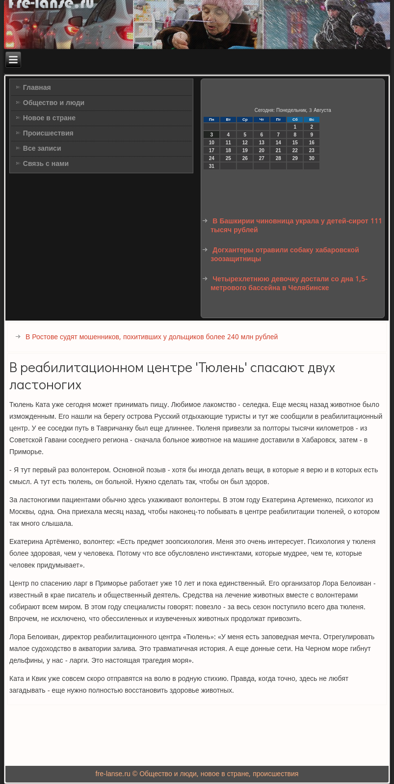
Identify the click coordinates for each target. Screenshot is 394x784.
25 (228, 158)
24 (211, 158)
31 (211, 166)
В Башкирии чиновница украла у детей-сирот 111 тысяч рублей (296, 226)
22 (295, 150)
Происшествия (48, 133)
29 (295, 158)
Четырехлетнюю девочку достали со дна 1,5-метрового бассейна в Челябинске (289, 283)
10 (211, 142)
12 (245, 142)
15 (295, 142)
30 (312, 158)
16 (312, 142)
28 (278, 158)
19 (245, 150)
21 (278, 150)
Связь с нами (46, 164)
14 (278, 142)
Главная (37, 88)
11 (228, 142)
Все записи (42, 149)
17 (211, 150)
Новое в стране (49, 118)
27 (261, 158)
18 (228, 150)
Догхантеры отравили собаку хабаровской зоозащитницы (284, 254)
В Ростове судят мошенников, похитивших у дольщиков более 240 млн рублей (152, 337)
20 (261, 150)
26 (245, 158)
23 (312, 150)
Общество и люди (53, 103)
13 (261, 142)
